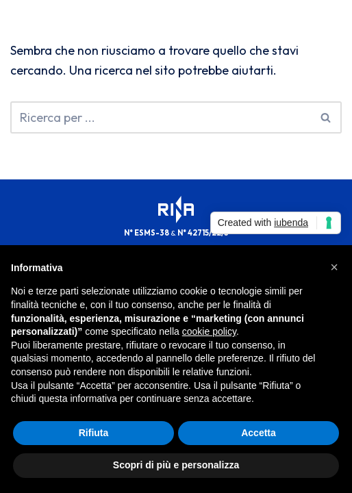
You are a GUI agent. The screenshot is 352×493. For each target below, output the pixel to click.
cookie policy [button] (209, 331)
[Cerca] (160, 117)
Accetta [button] (258, 432)
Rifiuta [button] (94, 432)
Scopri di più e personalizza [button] (176, 464)
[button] (334, 267)
